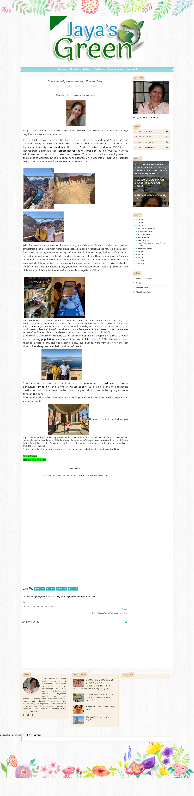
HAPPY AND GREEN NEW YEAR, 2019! (145, 201)
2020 (133, 265)
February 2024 (139, 253)
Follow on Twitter (146, 136)
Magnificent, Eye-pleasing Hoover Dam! (146, 248)
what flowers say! (137, 297)
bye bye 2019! (136, 287)
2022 (133, 259)
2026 (133, 224)
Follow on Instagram (146, 152)
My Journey (60, 73)
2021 (133, 262)
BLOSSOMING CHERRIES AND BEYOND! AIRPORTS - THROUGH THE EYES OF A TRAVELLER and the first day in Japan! (144, 175)
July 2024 (137, 242)
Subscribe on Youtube (146, 147)
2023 (133, 256)
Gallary (86, 73)
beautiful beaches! (137, 283)
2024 (133, 230)
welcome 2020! (136, 292)
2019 (133, 268)
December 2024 (140, 232)
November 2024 (140, 235)
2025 (133, 227)
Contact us (132, 73)
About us (75, 73)
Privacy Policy (115, 73)
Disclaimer (99, 73)
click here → (148, 122)
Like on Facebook (146, 141)
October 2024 (139, 239)
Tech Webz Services (32, 754)
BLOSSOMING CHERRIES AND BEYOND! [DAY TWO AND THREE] (144, 188)
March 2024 (138, 245)
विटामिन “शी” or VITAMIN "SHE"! (101, 738)
